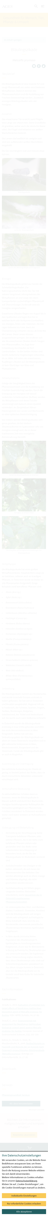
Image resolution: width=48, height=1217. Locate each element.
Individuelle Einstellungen (24, 1195)
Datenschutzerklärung (26, 1180)
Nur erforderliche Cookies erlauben (24, 1203)
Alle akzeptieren (24, 1211)
